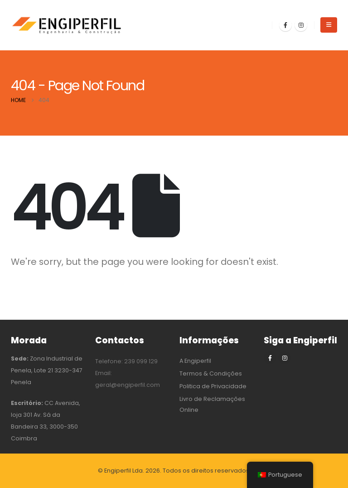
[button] (328, 25)
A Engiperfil (195, 361)
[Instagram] (301, 25)
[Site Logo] (67, 25)
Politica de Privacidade (212, 386)
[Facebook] (285, 25)
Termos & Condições (210, 373)
